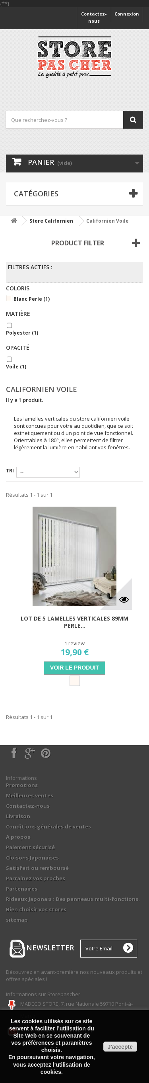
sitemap (17, 919)
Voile (16, 366)
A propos (18, 836)
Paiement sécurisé (30, 847)
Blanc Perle (32, 299)
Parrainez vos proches (35, 878)
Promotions (22, 785)
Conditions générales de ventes (48, 826)
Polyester (22, 332)
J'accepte (120, 1047)
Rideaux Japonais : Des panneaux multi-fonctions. (73, 899)
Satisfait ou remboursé (37, 867)
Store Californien (51, 220)
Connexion (126, 14)
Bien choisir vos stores (36, 909)
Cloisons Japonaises (32, 857)
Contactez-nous (93, 17)
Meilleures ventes (29, 795)
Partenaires (21, 888)
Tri (10, 470)
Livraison (18, 816)
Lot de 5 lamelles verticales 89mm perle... (74, 622)
